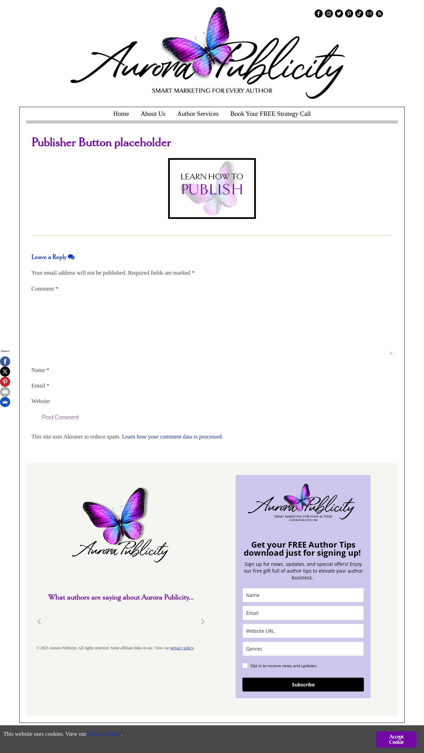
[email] (303, 613)
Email (40, 385)
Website (40, 401)
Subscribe (303, 684)
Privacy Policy (105, 734)
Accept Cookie (396, 739)
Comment (44, 288)
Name (40, 370)
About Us (153, 113)
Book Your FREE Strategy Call (270, 113)
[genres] (303, 649)
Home (121, 113)
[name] (303, 595)
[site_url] (303, 631)
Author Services (198, 113)
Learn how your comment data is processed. (172, 436)
